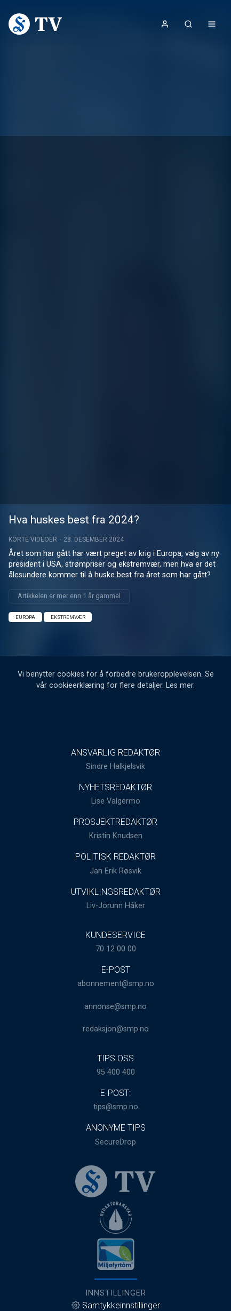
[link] (35, 24)
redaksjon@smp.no (116, 1029)
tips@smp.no (115, 1106)
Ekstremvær (68, 617)
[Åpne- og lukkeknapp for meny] (211, 24)
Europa (25, 617)
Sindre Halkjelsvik (115, 766)
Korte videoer (33, 539)
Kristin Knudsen (115, 835)
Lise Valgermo (115, 801)
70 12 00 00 (115, 949)
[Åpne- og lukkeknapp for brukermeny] (165, 24)
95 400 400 (116, 1072)
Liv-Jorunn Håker (115, 905)
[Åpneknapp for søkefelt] (188, 24)
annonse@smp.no (115, 1006)
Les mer (179, 685)
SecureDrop (115, 1142)
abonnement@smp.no (115, 983)
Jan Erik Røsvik (115, 871)
